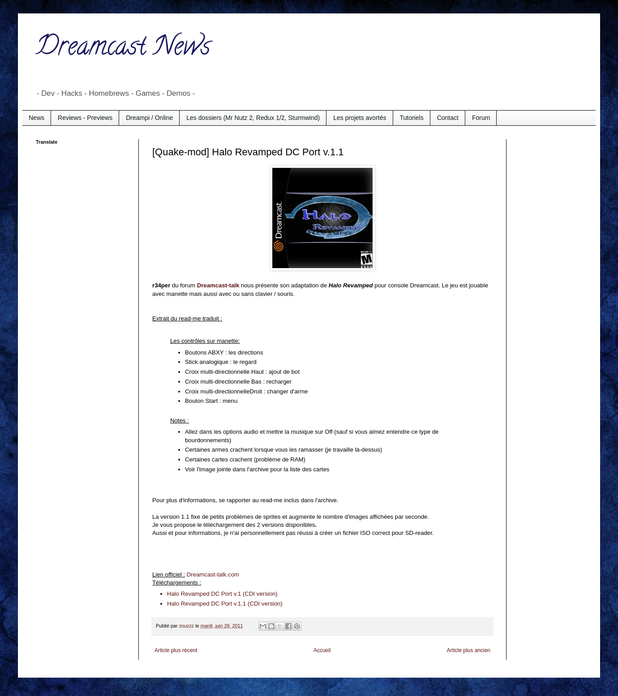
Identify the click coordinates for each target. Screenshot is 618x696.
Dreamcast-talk (218, 285)
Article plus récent (175, 650)
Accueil (322, 650)
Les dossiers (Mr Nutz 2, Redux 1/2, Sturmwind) (253, 117)
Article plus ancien (468, 650)
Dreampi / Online (149, 117)
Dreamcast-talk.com (213, 574)
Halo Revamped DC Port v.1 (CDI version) (222, 593)
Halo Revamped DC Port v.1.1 (206, 603)
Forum (481, 117)
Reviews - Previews (85, 117)
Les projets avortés (359, 117)
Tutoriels (412, 117)
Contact (448, 117)
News (36, 117)
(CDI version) (264, 603)
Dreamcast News (123, 49)
